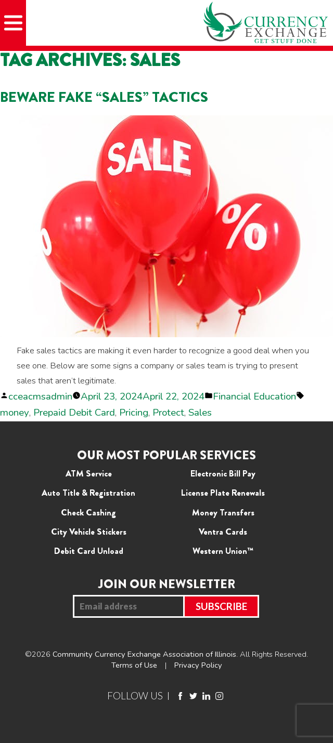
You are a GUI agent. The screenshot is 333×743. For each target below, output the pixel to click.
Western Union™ (223, 551)
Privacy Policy (198, 665)
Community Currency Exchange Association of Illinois (144, 654)
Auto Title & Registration (88, 492)
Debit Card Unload (88, 551)
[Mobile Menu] (13, 23)
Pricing (133, 412)
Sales (200, 412)
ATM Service (89, 473)
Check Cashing (88, 512)
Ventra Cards (223, 531)
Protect (168, 412)
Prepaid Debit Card (74, 412)
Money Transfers (223, 512)
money (14, 412)
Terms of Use (134, 665)
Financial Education (254, 396)
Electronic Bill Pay (222, 473)
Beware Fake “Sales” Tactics (104, 97)
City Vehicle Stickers (88, 531)
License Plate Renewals (223, 492)
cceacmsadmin (40, 396)
